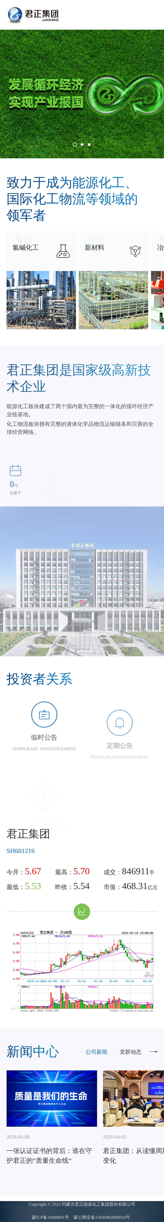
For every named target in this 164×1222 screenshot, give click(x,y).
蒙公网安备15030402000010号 (102, 1217)
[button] (75, 144)
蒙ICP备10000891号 (50, 1217)
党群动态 (130, 1052)
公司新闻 (96, 1052)
